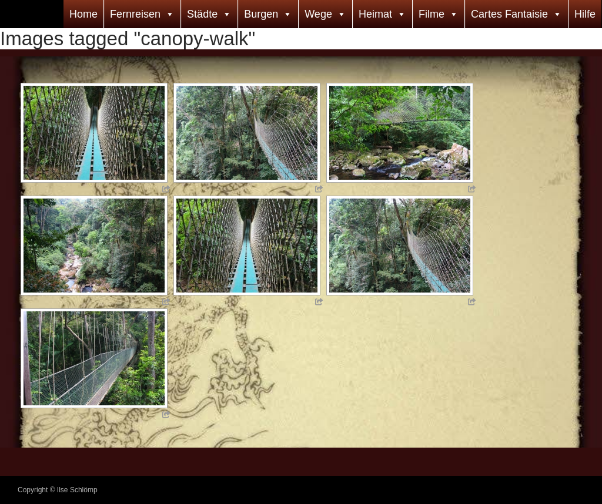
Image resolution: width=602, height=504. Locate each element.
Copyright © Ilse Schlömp (58, 490)
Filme (431, 14)
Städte (202, 14)
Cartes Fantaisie (509, 14)
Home (83, 14)
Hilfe (585, 14)
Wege (318, 14)
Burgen (261, 14)
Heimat (375, 14)
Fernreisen (135, 14)
